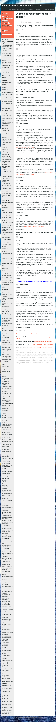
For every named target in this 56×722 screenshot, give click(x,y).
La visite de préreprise (7, 101)
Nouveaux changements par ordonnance (6, 595)
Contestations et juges (7, 65)
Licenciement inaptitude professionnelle (5, 87)
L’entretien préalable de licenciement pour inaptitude (7, 161)
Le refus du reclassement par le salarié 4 (6, 490)
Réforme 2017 (5, 72)
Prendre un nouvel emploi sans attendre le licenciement (7, 517)
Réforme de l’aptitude (7, 261)
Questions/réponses (49, 9)
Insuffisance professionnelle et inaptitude (6, 371)
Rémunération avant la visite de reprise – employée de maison (7, 670)
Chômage (38, 9)
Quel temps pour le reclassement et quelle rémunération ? (7, 522)
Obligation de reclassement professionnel (5, 127)
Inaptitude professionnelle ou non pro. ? (7, 482)
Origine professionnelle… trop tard (7, 303)
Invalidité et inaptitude (7, 99)
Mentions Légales (6, 678)
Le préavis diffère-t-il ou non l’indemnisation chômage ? (7, 467)
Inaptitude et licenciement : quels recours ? (6, 188)
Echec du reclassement (7, 344)
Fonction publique (6, 71)
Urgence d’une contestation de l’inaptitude (5, 675)
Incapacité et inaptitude (7, 97)
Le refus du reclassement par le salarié (6, 115)
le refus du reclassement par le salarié (34, 226)
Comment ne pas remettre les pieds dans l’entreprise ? (7, 657)
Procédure (30, 9)
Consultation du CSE (7, 133)
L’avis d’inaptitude (6, 178)
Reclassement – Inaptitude (43, 341)
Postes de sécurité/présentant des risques (7, 258)
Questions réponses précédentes (24, 333)
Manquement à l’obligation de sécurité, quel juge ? (7, 609)
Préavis (3, 198)
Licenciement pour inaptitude (22, 5)
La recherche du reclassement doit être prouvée (7, 573)
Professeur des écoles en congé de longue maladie (7, 624)
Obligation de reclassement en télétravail (6, 665)
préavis (32, 174)
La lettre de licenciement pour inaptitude (6, 166)
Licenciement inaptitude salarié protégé (6, 209)
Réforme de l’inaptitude (7, 280)
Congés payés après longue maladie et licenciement (7, 629)
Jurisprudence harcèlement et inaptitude (5, 383)
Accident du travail (6, 244)
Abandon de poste (47, 347)
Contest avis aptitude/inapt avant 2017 (6, 512)
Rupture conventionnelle (35, 347)
